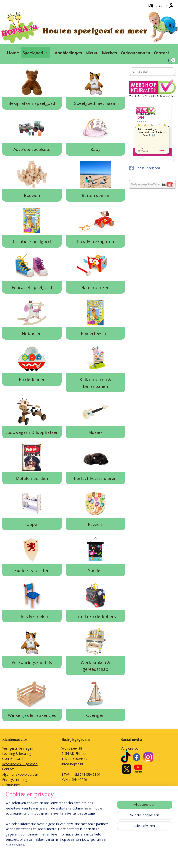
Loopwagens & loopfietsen (31, 432)
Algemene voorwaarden (20, 774)
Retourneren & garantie (20, 764)
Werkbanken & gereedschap (95, 665)
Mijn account (161, 5)
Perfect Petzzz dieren (95, 478)
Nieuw (92, 53)
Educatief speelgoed (32, 287)
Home (13, 53)
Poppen (32, 524)
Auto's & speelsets (31, 149)
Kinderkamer (32, 379)
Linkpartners (11, 784)
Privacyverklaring (14, 779)
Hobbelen (31, 333)
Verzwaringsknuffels (32, 662)
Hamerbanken (95, 287)
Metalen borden (32, 478)
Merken (109, 53)
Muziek (95, 432)
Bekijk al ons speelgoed (31, 103)
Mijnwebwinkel (153, 839)
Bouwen (32, 195)
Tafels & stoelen (32, 616)
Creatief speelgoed (32, 241)
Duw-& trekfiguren (95, 241)
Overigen (95, 715)
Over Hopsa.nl (12, 758)
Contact (161, 53)
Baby (95, 149)
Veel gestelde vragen (17, 748)
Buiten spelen (95, 195)
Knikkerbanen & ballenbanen (95, 383)
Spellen (95, 570)
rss (95, 839)
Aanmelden (14, 819)
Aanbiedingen (68, 53)
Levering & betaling (16, 753)
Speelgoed (35, 53)
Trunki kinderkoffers (95, 616)
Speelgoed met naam (95, 103)
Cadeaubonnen (135, 53)
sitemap (86, 839)
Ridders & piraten (31, 570)
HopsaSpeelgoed (144, 168)
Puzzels (95, 524)
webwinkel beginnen (113, 839)
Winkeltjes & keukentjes (32, 715)
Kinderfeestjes (95, 333)
